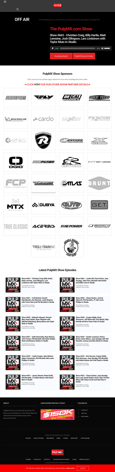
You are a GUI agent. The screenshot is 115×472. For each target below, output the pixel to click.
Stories (28, 459)
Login (74, 459)
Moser (65, 438)
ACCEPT (82, 468)
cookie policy (70, 468)
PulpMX (28, 438)
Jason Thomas (39, 438)
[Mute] (102, 48)
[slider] (77, 48)
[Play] (53, 48)
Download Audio (61, 56)
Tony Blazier (85, 438)
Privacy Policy (84, 459)
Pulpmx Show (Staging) (61, 459)
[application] (81, 48)
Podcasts (37, 459)
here (37, 84)
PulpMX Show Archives (84, 56)
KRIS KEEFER (50, 438)
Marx (58, 438)
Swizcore (74, 438)
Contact (47, 459)
